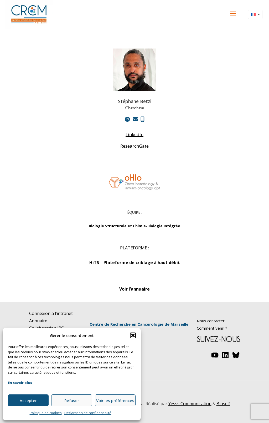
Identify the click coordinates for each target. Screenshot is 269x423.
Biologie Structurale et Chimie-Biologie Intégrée (134, 225)
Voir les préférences (115, 400)
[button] (133, 335)
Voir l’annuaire (134, 289)
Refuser (71, 400)
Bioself (223, 403)
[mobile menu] (233, 13)
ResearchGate (134, 146)
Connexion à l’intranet (51, 313)
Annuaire (38, 321)
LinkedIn (134, 134)
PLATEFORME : (134, 248)
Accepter (28, 400)
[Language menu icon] (255, 14)
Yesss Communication (189, 403)
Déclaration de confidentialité (87, 412)
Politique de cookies (46, 412)
